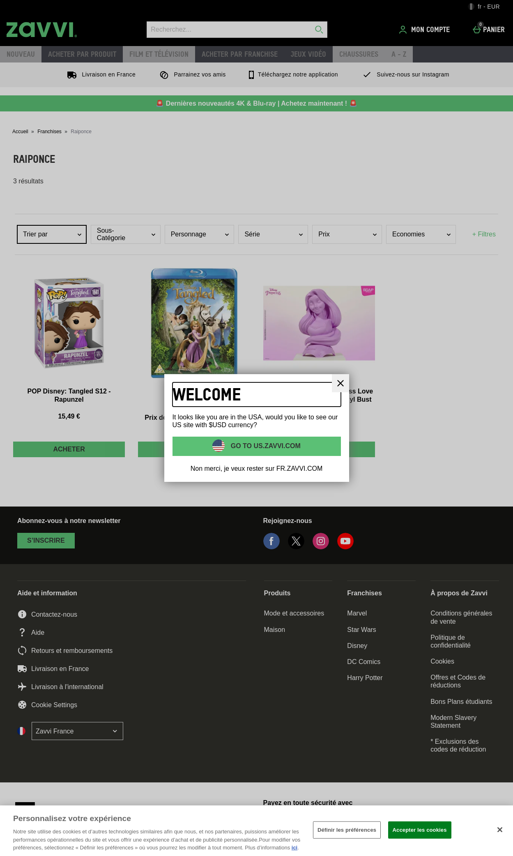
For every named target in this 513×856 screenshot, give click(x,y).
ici (294, 847)
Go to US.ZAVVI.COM (265, 445)
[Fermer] (340, 383)
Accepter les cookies (420, 830)
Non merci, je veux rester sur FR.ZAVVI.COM (257, 468)
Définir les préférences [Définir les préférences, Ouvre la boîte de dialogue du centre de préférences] (346, 830)
